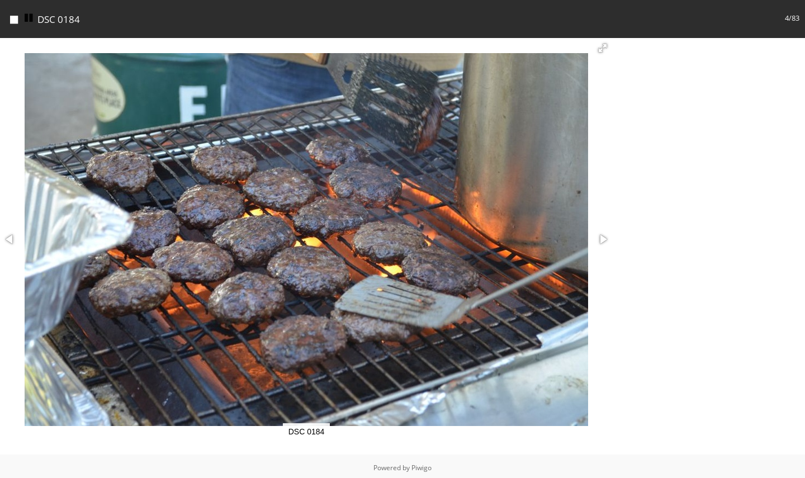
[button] (603, 45)
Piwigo (421, 465)
